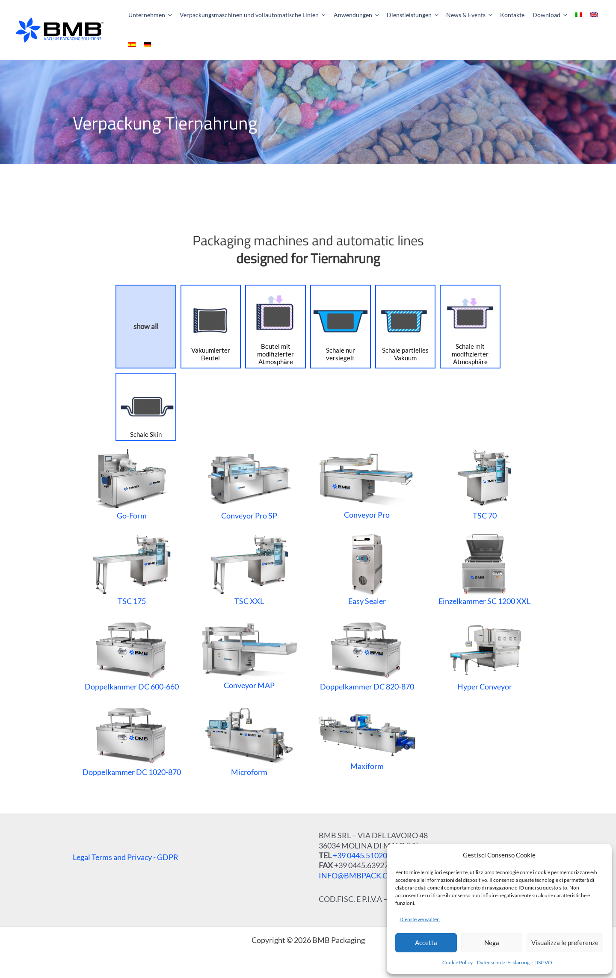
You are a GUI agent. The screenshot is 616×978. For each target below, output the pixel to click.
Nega (491, 942)
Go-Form (132, 483)
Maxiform (366, 740)
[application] (166, 15)
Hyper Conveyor (484, 654)
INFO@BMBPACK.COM (360, 875)
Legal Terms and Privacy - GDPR (125, 857)
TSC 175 (131, 569)
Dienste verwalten (420, 919)
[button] (145, 15)
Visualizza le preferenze (564, 942)
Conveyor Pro (366, 483)
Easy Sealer (367, 569)
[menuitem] (561, 15)
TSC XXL (249, 569)
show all (145, 326)
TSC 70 (484, 483)
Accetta (426, 942)
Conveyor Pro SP (249, 483)
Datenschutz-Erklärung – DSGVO (514, 962)
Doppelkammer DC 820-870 (367, 654)
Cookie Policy (457, 962)
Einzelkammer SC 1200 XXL (484, 569)
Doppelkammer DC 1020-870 (132, 740)
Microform (249, 740)
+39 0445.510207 (362, 855)
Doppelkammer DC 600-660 (132, 654)
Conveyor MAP (249, 654)
